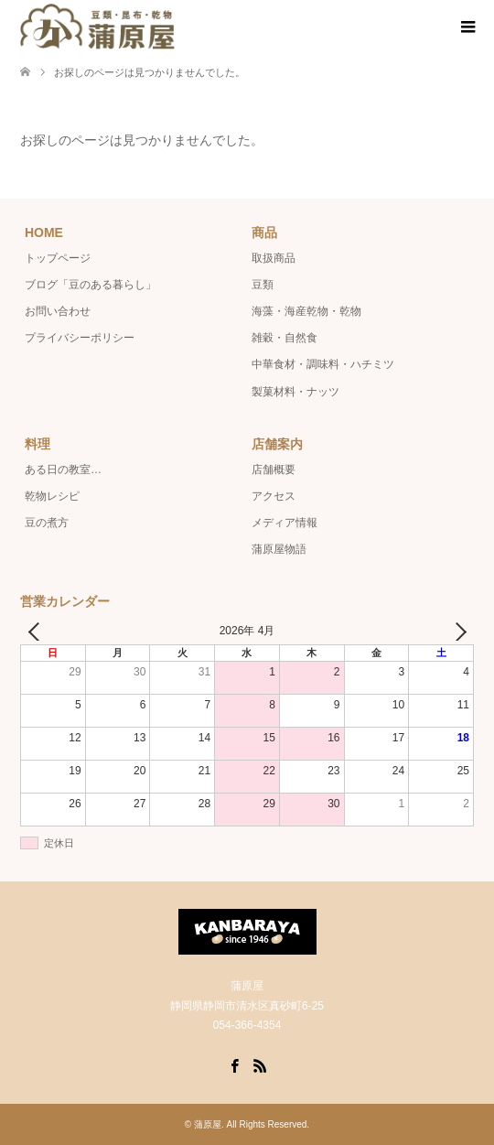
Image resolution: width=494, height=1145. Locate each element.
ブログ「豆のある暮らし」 (90, 284)
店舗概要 (273, 469)
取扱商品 (273, 258)
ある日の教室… (63, 469)
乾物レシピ (52, 496)
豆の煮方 (47, 522)
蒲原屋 (207, 1124)
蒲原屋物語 (279, 549)
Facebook (234, 1064)
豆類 (263, 284)
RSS (260, 1064)
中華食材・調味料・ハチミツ (323, 364)
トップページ (58, 258)
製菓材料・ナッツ (295, 391)
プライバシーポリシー (79, 337)
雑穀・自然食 (284, 337)
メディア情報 (284, 522)
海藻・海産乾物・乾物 (306, 311)
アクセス (273, 496)
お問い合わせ (58, 311)
